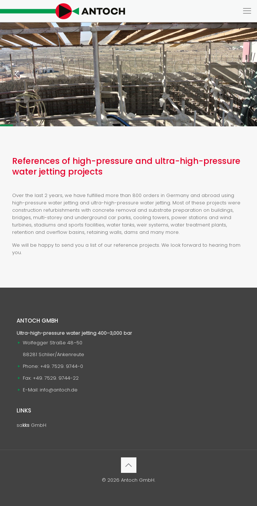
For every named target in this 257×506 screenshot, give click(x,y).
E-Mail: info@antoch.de (50, 389)
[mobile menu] (247, 11)
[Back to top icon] (128, 465)
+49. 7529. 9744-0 (61, 366)
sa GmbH (31, 425)
